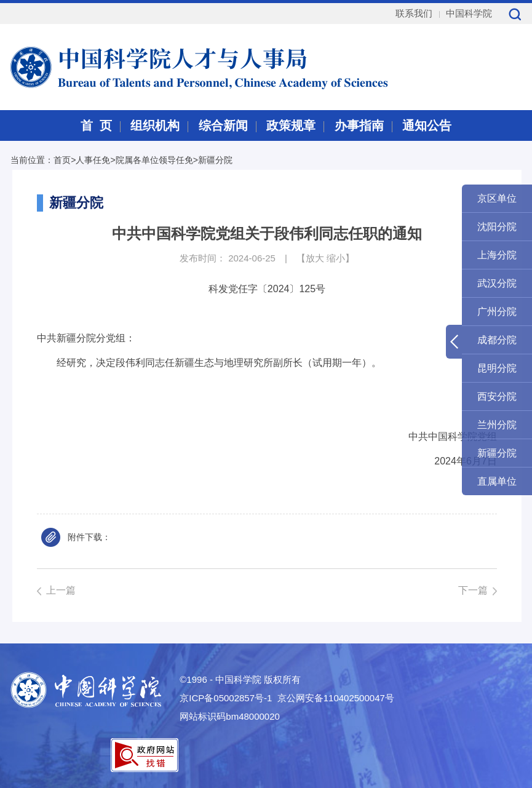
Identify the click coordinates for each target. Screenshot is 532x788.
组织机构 (155, 125)
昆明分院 (497, 368)
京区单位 (497, 198)
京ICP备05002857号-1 (226, 698)
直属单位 (497, 481)
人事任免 (93, 160)
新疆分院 (215, 160)
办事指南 (359, 125)
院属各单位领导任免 (154, 160)
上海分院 (497, 255)
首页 (62, 160)
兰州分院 (497, 425)
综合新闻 (223, 125)
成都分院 (497, 340)
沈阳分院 (497, 226)
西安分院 (497, 396)
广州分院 (497, 311)
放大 (315, 258)
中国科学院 (469, 13)
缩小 (336, 258)
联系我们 (413, 13)
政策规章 (291, 125)
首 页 (96, 125)
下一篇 (473, 590)
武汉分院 (497, 283)
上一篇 (61, 590)
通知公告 (426, 125)
